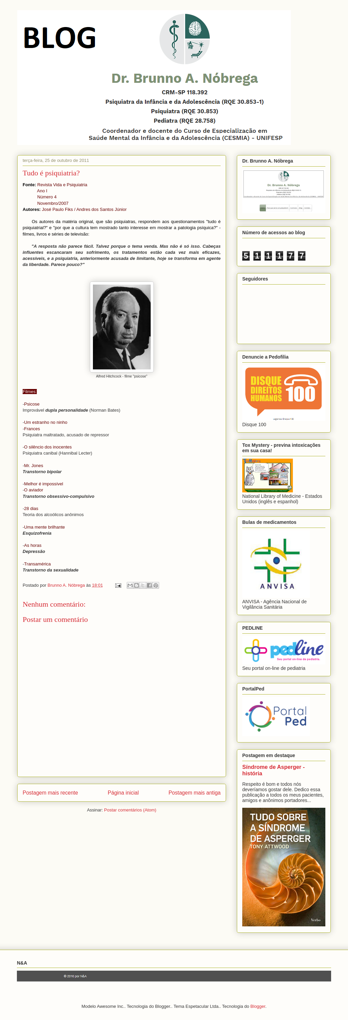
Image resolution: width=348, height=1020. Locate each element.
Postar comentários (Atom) (130, 809)
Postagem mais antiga (195, 793)
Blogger (257, 1006)
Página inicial (123, 793)
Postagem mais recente (50, 793)
